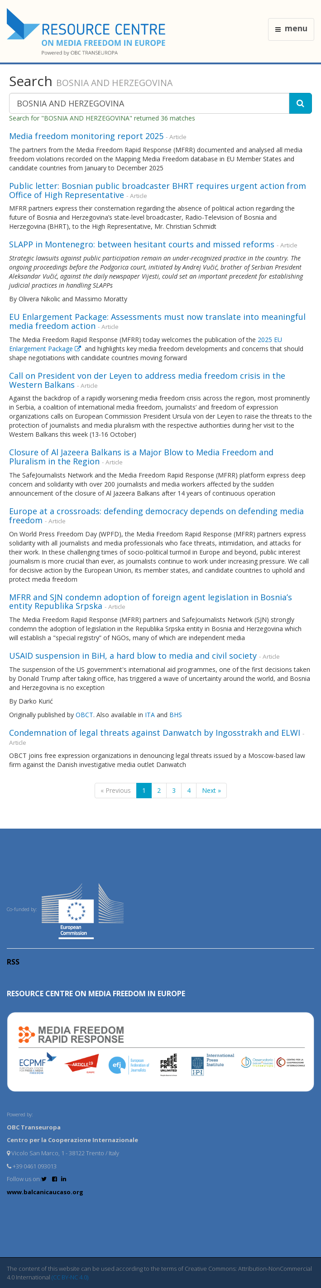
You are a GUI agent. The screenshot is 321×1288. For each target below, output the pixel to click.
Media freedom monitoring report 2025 (86, 135)
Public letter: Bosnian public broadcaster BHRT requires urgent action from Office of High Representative (157, 190)
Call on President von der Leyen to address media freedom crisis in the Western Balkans (147, 380)
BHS (176, 714)
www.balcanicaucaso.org (45, 1192)
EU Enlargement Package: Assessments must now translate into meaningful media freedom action (157, 321)
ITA (151, 714)
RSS (13, 962)
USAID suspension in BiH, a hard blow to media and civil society (133, 655)
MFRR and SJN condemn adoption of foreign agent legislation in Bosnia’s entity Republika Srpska (150, 602)
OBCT (84, 714)
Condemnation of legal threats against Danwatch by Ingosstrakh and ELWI (154, 732)
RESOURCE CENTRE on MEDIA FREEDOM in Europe (96, 994)
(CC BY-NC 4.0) (70, 1277)
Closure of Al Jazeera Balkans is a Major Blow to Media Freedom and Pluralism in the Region (141, 457)
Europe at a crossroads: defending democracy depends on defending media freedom (156, 516)
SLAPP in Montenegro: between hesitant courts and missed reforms (141, 244)
